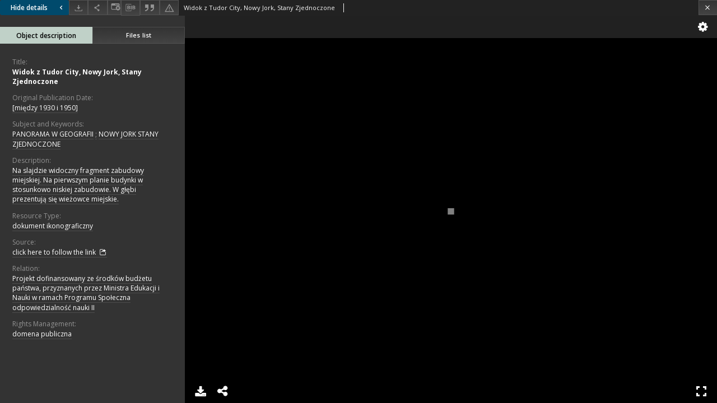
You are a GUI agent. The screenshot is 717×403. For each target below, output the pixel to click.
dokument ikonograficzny (52, 226)
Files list (138, 35)
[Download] (78, 7)
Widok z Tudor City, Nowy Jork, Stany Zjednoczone (77, 76)
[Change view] (114, 7)
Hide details (38, 7)
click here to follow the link (59, 252)
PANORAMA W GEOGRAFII (53, 134)
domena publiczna (42, 334)
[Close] (708, 7)
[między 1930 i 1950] (45, 108)
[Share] (97, 7)
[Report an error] (169, 7)
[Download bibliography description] (130, 8)
